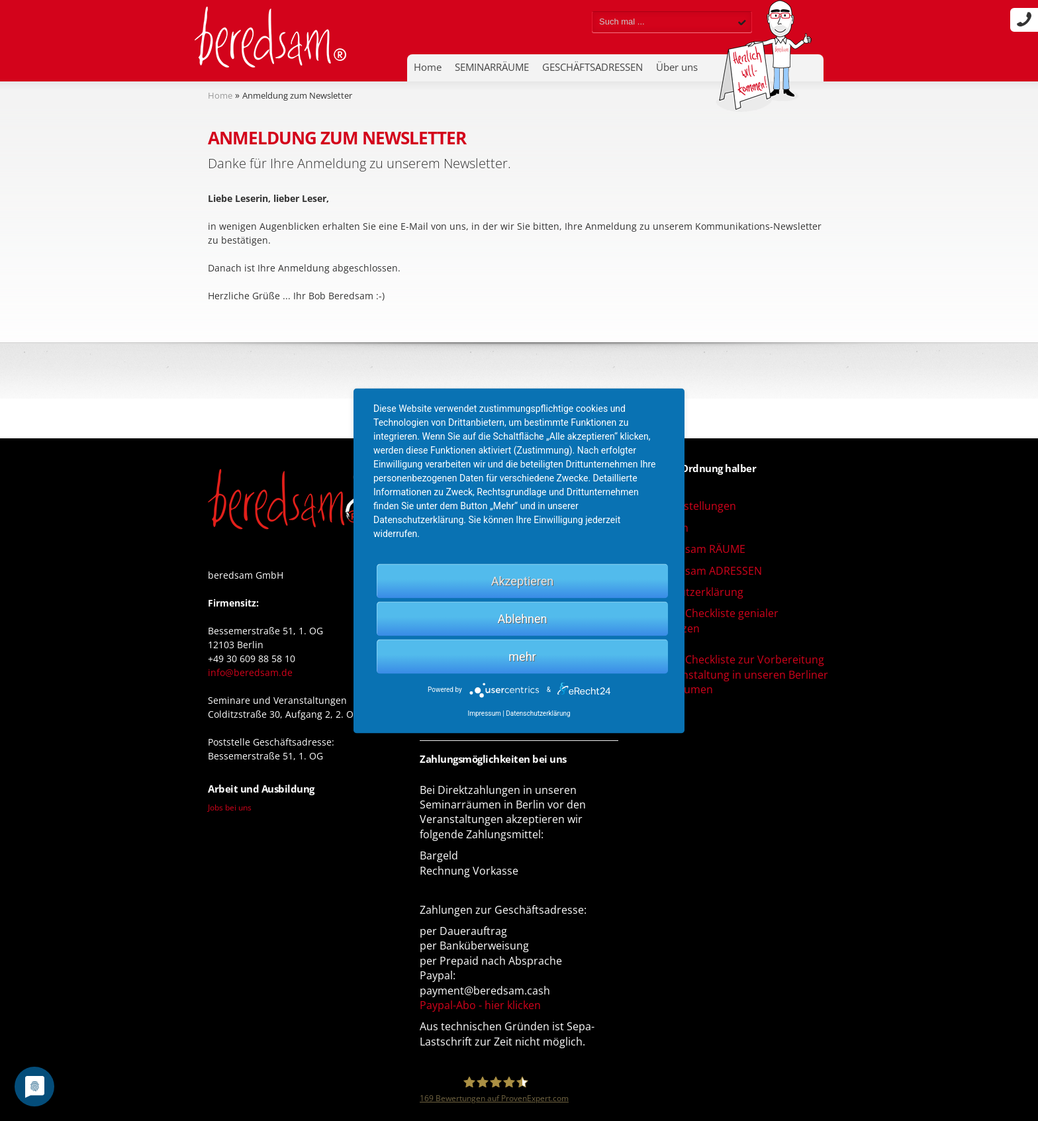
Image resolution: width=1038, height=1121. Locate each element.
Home (428, 67)
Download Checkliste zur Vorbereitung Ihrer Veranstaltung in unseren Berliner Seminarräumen (730, 674)
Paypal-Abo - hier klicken (480, 1005)
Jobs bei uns (230, 807)
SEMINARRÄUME (492, 67)
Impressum (483, 712)
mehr (522, 656)
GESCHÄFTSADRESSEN (592, 67)
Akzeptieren (522, 580)
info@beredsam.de (250, 672)
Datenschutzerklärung (687, 592)
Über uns (677, 67)
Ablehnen (522, 618)
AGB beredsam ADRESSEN (697, 570)
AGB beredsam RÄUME (688, 549)
